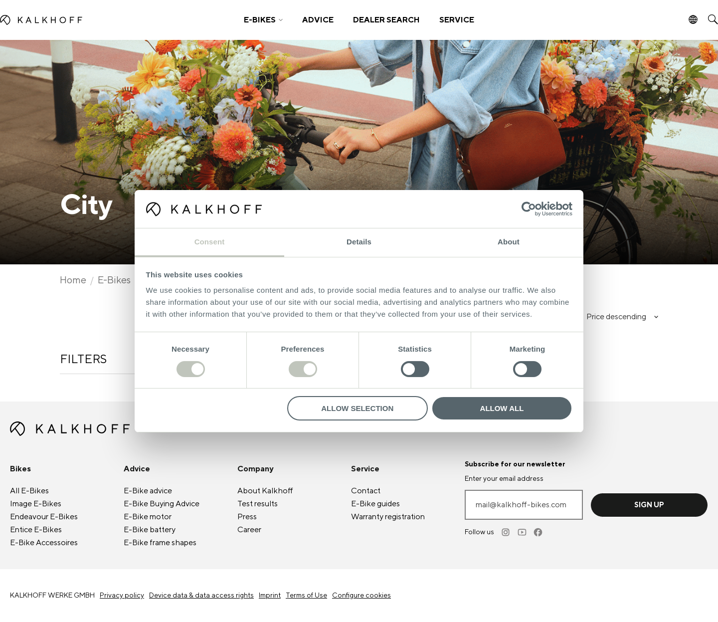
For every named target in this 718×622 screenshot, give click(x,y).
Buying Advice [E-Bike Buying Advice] (161, 504)
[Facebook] (538, 532)
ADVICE (318, 20)
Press (247, 517)
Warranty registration (388, 517)
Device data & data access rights (201, 595)
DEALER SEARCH (386, 20)
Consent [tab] (209, 241)
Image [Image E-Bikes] (35, 504)
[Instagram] (507, 532)
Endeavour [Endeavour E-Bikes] (44, 517)
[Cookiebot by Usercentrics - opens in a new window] (528, 209)
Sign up (649, 505)
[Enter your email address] (524, 505)
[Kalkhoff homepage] (88, 20)
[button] (263, 20)
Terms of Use (306, 595)
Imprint (270, 595)
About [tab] (509, 241)
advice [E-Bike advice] (148, 491)
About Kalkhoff (265, 491)
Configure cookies (361, 595)
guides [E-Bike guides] (375, 504)
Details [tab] (359, 241)
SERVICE (456, 20)
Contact (365, 491)
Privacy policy (122, 595)
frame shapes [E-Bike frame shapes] (160, 543)
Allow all (502, 408)
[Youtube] (523, 532)
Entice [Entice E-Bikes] (36, 530)
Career (249, 530)
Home (73, 280)
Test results (257, 504)
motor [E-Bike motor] (148, 517)
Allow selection (357, 408)
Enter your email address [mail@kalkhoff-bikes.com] (504, 478)
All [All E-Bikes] (29, 491)
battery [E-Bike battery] (150, 530)
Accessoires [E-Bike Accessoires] (44, 543)
